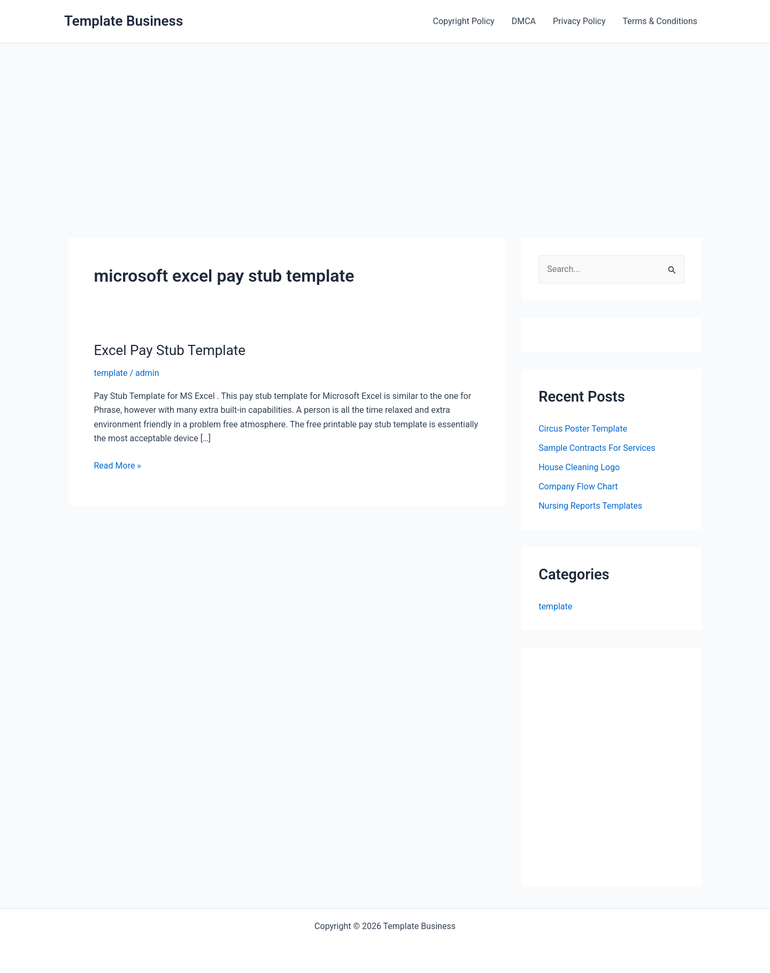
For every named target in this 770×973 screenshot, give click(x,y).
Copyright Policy (464, 21)
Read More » (117, 466)
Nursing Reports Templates (590, 506)
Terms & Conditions (660, 21)
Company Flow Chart (578, 486)
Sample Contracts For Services (596, 448)
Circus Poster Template (582, 429)
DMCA (524, 21)
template (111, 373)
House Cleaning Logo (579, 467)
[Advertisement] (385, 124)
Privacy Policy (579, 21)
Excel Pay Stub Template (170, 350)
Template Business (123, 21)
